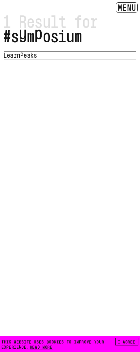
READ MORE (41, 346)
